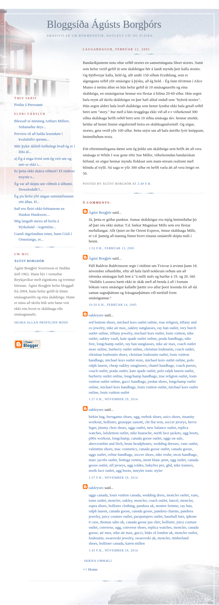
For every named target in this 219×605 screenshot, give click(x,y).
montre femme (167, 505)
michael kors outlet (149, 333)
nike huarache (141, 433)
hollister (110, 422)
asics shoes (171, 416)
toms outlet (97, 500)
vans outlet (189, 443)
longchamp (120, 438)
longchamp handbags (140, 376)
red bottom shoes (102, 322)
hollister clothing (122, 505)
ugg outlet (178, 460)
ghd (169, 465)
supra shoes (98, 505)
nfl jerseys (117, 465)
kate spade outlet (142, 371)
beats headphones (137, 443)
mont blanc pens (155, 460)
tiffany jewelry (121, 333)
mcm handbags (185, 454)
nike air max (116, 328)
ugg (136, 416)
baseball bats (174, 516)
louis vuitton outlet (151, 387)
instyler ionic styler (147, 470)
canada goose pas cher (143, 522)
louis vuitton (175, 333)
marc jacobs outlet (103, 460)
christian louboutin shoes (108, 354)
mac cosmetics (126, 449)
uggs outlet (136, 427)
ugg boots (190, 433)
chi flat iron (154, 422)
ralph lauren (98, 511)
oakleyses (96, 315)
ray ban (186, 505)
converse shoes (134, 527)
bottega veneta (130, 460)
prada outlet (118, 371)
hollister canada (111, 543)
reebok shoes (151, 416)
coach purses (186, 365)
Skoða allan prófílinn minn (41, 322)
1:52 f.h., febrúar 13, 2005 (112, 248)
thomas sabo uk (112, 522)
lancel (173, 500)
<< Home (90, 569)
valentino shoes (101, 449)
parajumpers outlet (148, 516)
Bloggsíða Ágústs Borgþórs (104, 24)
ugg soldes (135, 465)
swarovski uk (145, 538)
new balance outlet (161, 427)
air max (105, 532)
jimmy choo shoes (112, 427)
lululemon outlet (115, 433)
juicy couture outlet (117, 516)
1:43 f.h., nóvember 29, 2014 (113, 550)
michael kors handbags (118, 387)
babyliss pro (155, 465)
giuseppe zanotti (130, 422)
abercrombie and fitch (106, 443)
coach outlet (184, 349)
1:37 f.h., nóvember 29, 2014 (113, 477)
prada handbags (171, 338)
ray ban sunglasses (139, 344)
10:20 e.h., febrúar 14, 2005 (113, 304)
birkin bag (96, 416)
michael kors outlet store (124, 360)
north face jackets (167, 433)
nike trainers (183, 465)
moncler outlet (178, 495)
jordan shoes (157, 381)
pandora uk (145, 505)
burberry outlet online (125, 349)
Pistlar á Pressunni (28, 104)
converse (106, 527)
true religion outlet (173, 376)
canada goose (181, 449)
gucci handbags (134, 381)
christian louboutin (158, 349)
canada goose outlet (146, 438)
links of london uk (159, 532)
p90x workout (99, 438)
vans (194, 495)
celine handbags (120, 454)
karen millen (135, 543)
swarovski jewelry (119, 538)
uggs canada (98, 495)
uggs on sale (172, 438)
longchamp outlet (110, 344)
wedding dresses (166, 443)
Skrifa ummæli (98, 560)
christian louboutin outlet (148, 354)
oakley (127, 500)
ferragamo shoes (119, 416)
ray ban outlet (167, 328)
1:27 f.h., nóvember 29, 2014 (113, 399)
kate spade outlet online (138, 338)
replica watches (160, 527)
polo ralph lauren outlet (175, 371)
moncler (114, 500)
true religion (168, 322)
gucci (138, 532)
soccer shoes (144, 454)
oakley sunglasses (141, 328)
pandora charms (166, 511)
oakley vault (108, 338)
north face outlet (101, 470)
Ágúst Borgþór (99, 212)
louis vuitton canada (125, 495)
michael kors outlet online (137, 322)
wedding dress (153, 495)
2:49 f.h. (145, 183)
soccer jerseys (175, 422)
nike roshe (164, 454)
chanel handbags (161, 365)
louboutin (96, 538)
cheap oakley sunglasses (127, 365)
